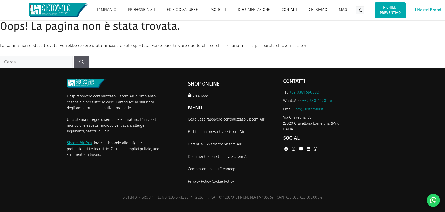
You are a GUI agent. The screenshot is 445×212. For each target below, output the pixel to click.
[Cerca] (81, 62)
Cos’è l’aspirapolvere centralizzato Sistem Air (226, 120)
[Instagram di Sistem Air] (294, 149)
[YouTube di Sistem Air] (302, 149)
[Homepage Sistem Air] (58, 10)
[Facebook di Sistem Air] (287, 149)
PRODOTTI (218, 10)
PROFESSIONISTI (141, 10)
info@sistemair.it (308, 109)
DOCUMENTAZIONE (254, 10)
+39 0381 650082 (304, 93)
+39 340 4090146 (317, 101)
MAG (343, 10)
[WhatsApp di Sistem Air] (316, 149)
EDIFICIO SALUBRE (182, 10)
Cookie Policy (223, 182)
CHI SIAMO (318, 10)
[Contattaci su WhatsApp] (433, 200)
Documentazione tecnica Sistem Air (218, 157)
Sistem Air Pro (79, 143)
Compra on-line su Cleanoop (211, 169)
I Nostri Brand (428, 10)
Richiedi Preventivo (390, 10)
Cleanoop (198, 95)
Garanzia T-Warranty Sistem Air (214, 144)
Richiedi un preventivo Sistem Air (216, 132)
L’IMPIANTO (106, 10)
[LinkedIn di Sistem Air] (309, 149)
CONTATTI (289, 10)
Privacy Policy (199, 182)
